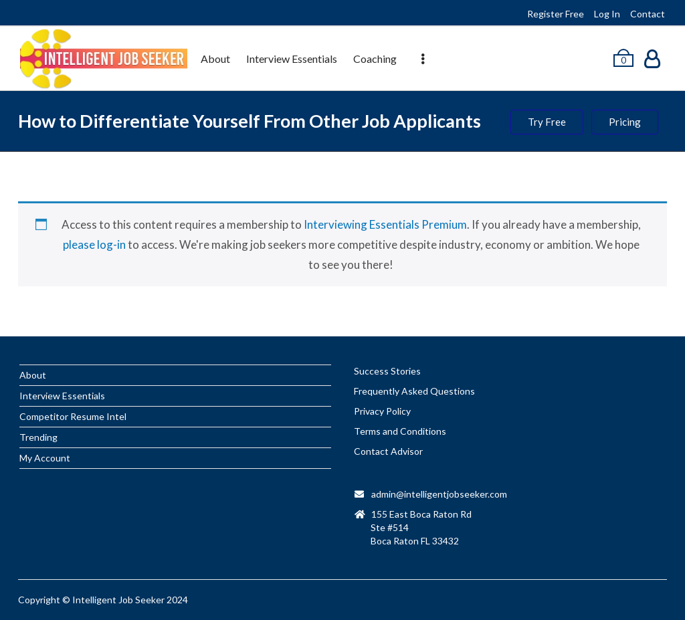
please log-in (94, 244)
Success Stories (387, 371)
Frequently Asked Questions (414, 391)
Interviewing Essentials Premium (385, 224)
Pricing (625, 122)
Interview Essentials (291, 58)
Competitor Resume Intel (72, 416)
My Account (44, 457)
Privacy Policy (382, 411)
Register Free (555, 13)
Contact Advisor (388, 451)
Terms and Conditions (400, 431)
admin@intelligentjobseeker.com (439, 494)
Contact (647, 13)
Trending (38, 437)
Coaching (375, 58)
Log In (607, 13)
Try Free (547, 122)
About (215, 58)
